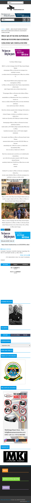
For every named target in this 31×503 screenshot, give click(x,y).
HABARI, (21, 47)
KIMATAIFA (6, 487)
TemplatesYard (16, 498)
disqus (15, 264)
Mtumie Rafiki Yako (7, 241)
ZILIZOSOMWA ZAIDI (15, 335)
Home (2, 29)
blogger (5, 264)
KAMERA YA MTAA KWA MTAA (11, 479)
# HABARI (7, 229)
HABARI (7, 29)
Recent (5, 335)
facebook (25, 264)
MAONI (25, 335)
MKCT (28, 501)
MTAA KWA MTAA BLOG (6, 499)
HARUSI (5, 470)
